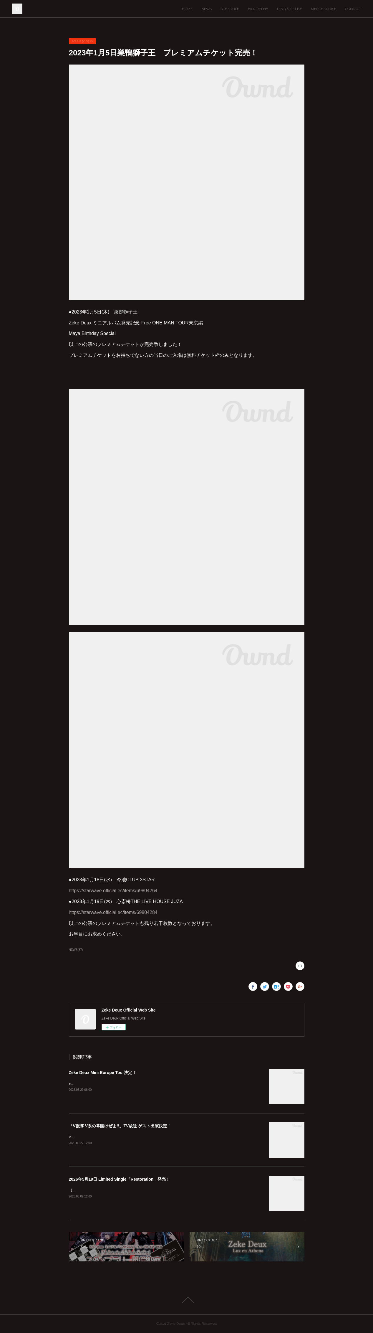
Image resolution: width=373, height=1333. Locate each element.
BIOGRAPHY (258, 9)
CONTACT (353, 9)
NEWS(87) (76, 949)
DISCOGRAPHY (289, 9)
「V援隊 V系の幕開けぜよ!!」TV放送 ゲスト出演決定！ (120, 1126)
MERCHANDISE (323, 9)
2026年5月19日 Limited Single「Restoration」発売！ (119, 1179)
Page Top (186, 1300)
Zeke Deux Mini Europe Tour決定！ (103, 1072)
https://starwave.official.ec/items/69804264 (113, 890)
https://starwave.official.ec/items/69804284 (113, 912)
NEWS (206, 9)
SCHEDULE (230, 9)
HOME (187, 9)
